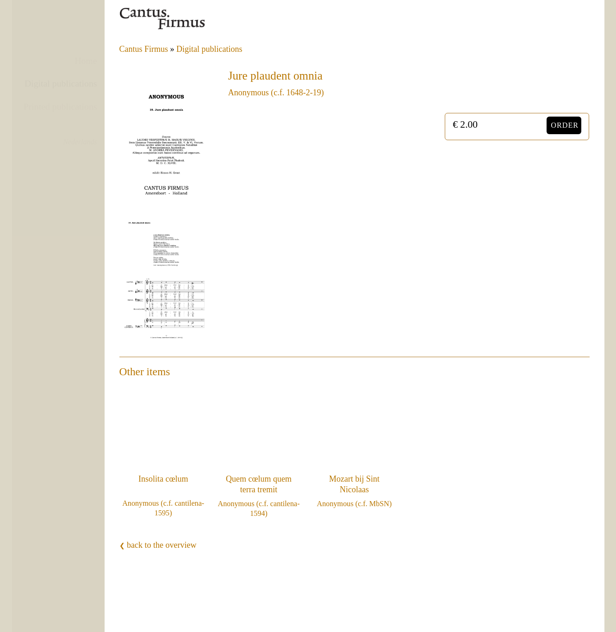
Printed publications (60, 106)
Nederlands (80, 142)
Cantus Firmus (143, 49)
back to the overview (158, 545)
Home (86, 61)
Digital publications (61, 83)
